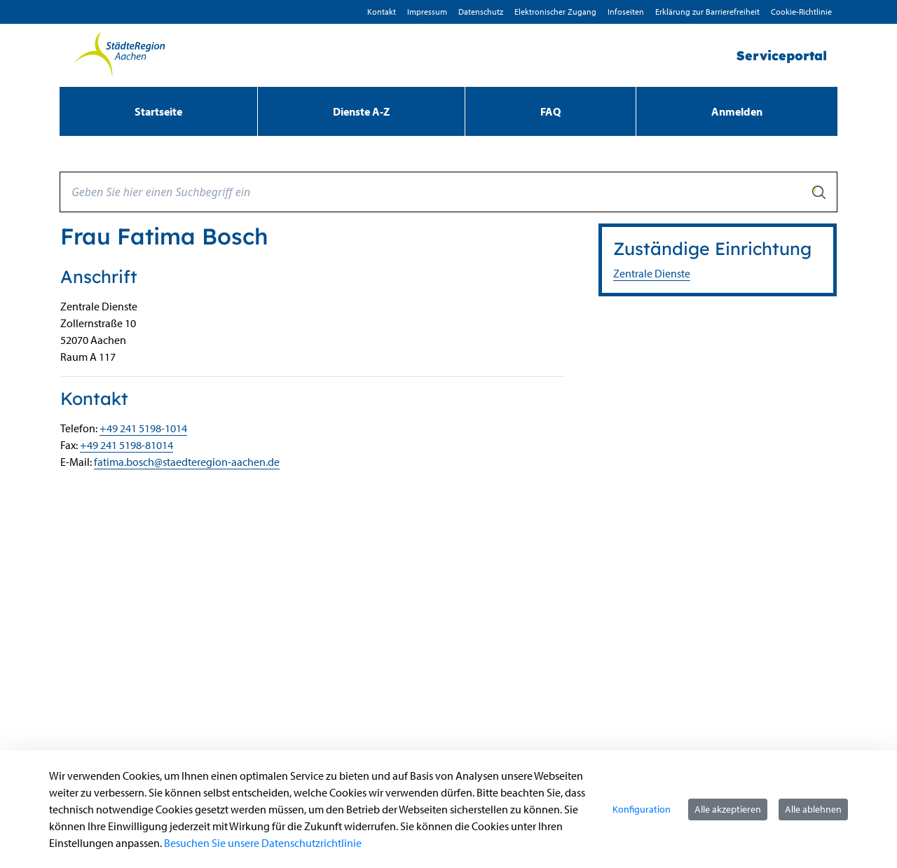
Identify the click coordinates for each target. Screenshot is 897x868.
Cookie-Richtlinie (801, 11)
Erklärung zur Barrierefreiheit (707, 11)
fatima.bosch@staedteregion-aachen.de (187, 462)
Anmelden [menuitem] (736, 111)
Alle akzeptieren (727, 809)
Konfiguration (641, 809)
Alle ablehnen (813, 809)
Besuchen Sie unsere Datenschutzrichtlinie (263, 843)
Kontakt (381, 11)
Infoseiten (626, 11)
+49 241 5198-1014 (143, 428)
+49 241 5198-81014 (126, 445)
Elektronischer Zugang (555, 11)
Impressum (427, 11)
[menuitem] (158, 111)
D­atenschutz (480, 11)
